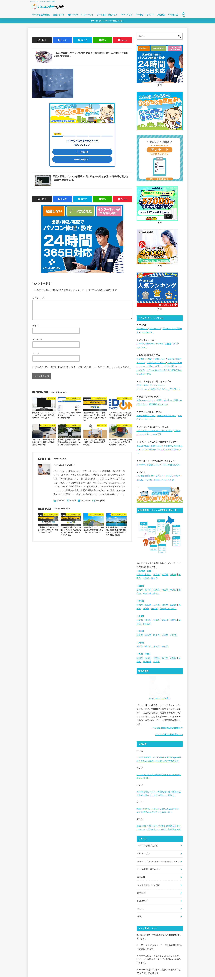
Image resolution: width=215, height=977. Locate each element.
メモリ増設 (156, 434)
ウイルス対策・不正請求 (148, 885)
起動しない (160, 359)
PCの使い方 (173, 15)
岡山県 (156, 635)
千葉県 (173, 590)
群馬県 (156, 590)
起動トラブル (58, 15)
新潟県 (140, 605)
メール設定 (166, 476)
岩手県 (165, 574)
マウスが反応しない (170, 465)
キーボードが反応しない (148, 465)
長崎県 (156, 658)
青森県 (156, 574)
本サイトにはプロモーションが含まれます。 (107, 21)
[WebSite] (59, 504)
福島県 (154, 578)
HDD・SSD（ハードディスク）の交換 (154, 431)
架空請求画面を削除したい (149, 446)
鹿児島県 (147, 661)
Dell (138, 347)
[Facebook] (84, 504)
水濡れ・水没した (155, 366)
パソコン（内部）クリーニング (159, 480)
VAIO (175, 344)
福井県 (165, 605)
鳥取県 (140, 635)
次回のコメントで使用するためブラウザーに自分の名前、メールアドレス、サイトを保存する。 (83, 370)
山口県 (173, 635)
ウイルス (150, 15)
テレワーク (175, 389)
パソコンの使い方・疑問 (148, 476)
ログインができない (156, 363)
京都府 (156, 620)
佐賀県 (148, 658)
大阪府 (165, 620)
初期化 (170, 359)
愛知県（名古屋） (168, 609)
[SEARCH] (183, 14)
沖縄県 (156, 661)
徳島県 (140, 646)
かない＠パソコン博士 (159, 698)
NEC (144, 347)
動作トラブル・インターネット (81, 15)
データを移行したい (166, 415)
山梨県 (173, 605)
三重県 (140, 620)
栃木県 (148, 590)
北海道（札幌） (144, 574)
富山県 (148, 605)
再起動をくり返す (145, 359)
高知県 (165, 646)
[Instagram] (98, 504)
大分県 (173, 658)
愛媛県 (156, 646)
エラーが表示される (156, 370)
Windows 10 (155, 328)
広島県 (165, 635)
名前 (36, 328)
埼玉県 (165, 590)
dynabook (149, 344)
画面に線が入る (164, 400)
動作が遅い (170, 366)
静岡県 (154, 609)
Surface (140, 344)
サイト (35, 356)
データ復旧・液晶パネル (107, 15)
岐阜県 (146, 609)
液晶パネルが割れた (146, 400)
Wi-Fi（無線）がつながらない (151, 385)
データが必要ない (82, 159)
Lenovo (159, 344)
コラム (140, 909)
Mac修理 (139, 15)
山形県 (146, 578)
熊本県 (165, 658)
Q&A (139, 917)
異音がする (145, 374)
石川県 (156, 605)
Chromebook (146, 332)
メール (37, 342)
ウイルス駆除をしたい (150, 449)
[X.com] (71, 504)
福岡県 (140, 658)
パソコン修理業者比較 (40, 15)
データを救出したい (146, 415)
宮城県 (173, 574)
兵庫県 (173, 620)
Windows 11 (142, 328)
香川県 (148, 646)
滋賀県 (148, 620)
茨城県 (140, 590)
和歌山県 (147, 624)
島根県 (148, 635)
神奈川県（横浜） (151, 593)
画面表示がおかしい (158, 404)
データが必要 (82, 151)
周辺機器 (161, 15)
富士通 (168, 344)
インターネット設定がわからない (152, 389)
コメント (38, 297)
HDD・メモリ (126, 15)
